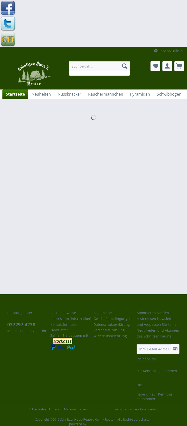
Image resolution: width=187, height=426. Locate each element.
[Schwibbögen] (169, 94)
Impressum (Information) (70, 318)
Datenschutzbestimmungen (159, 365)
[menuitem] (99, 68)
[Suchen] (125, 66)
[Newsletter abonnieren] (175, 349)
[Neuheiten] (41, 94)
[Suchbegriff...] (99, 66)
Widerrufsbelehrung (110, 336)
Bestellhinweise (63, 312)
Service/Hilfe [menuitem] (167, 51)
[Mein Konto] (167, 66)
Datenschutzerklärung (112, 324)
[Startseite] (15, 94)
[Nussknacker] (69, 94)
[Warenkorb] (179, 66)
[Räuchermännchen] (106, 94)
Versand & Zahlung (109, 330)
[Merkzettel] (155, 66)
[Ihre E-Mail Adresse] (154, 349)
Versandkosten (104, 409)
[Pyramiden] (140, 94)
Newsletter (59, 330)
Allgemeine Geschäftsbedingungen (112, 315)
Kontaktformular (63, 324)
